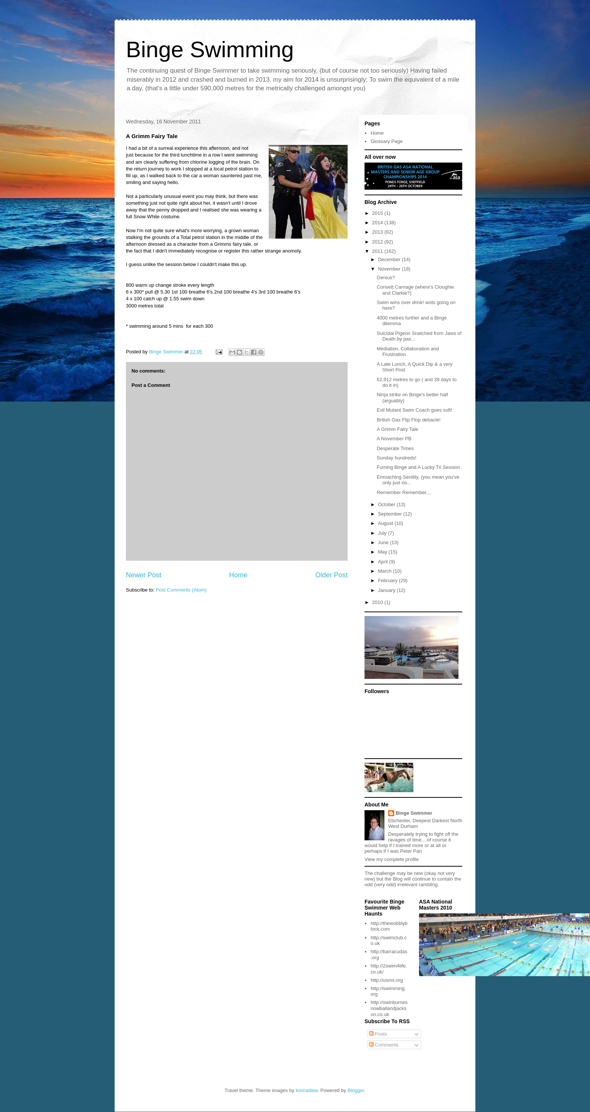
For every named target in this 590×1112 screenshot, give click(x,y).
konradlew (307, 1090)
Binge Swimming (210, 49)
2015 (378, 213)
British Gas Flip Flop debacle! (408, 420)
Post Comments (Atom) (181, 590)
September (390, 514)
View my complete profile (392, 859)
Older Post (331, 575)
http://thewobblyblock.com (389, 926)
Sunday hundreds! (396, 458)
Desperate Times (395, 448)
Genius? (386, 277)
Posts (378, 1034)
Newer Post (143, 575)
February (388, 580)
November (390, 269)
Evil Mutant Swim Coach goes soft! (414, 410)
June (384, 542)
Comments (383, 1045)
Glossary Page (386, 141)
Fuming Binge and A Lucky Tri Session (418, 467)
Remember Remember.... (404, 492)
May (383, 552)
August (386, 523)
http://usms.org (387, 980)
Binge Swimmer (414, 813)
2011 (378, 251)
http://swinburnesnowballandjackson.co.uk (389, 1008)
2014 (378, 222)
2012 (378, 242)
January (387, 590)
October (387, 504)
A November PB (394, 438)
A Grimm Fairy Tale (397, 429)
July (383, 533)
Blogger (356, 1090)
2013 (378, 232)
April (383, 561)
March (385, 571)
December (390, 259)
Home (238, 575)
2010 (378, 602)
